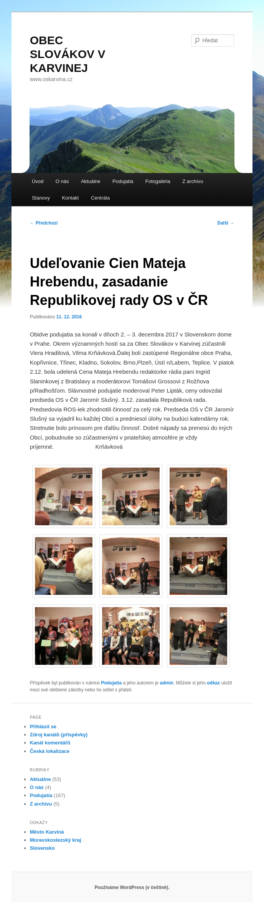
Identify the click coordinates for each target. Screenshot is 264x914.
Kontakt (70, 198)
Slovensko (42, 848)
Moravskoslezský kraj (55, 840)
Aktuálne (91, 181)
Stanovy (41, 198)
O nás (62, 181)
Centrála (100, 198)
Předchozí (44, 223)
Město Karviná (47, 832)
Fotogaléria (157, 181)
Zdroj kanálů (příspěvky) (58, 735)
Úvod (37, 181)
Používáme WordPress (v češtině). (131, 887)
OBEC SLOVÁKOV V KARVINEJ (68, 54)
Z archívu (192, 181)
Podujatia (122, 181)
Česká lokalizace (49, 751)
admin (166, 683)
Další (225, 223)
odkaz (213, 683)
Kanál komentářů (50, 743)
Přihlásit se (43, 726)
